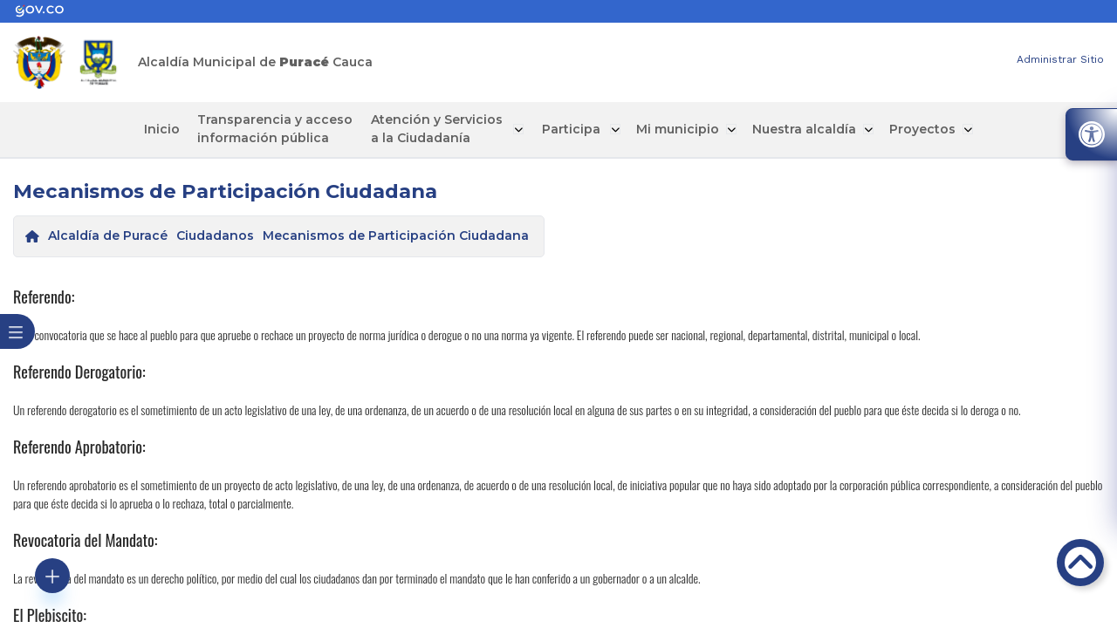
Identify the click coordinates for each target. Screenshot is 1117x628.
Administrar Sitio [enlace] (1060, 59)
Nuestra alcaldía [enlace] (794, 129)
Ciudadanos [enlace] (215, 235)
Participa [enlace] (567, 129)
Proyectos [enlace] (911, 129)
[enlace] (48, 11)
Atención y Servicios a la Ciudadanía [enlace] (441, 129)
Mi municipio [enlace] (669, 129)
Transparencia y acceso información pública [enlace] (283, 129)
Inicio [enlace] (174, 129)
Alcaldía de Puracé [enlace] (108, 235)
